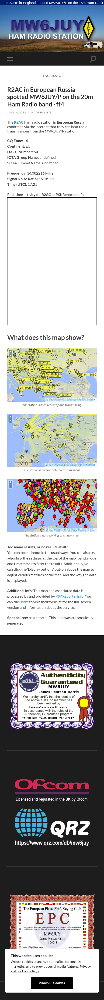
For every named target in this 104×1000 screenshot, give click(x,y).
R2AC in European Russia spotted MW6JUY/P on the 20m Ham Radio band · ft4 (50, 97)
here (24, 601)
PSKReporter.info (69, 596)
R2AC (19, 122)
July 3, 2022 (16, 112)
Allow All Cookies (52, 983)
